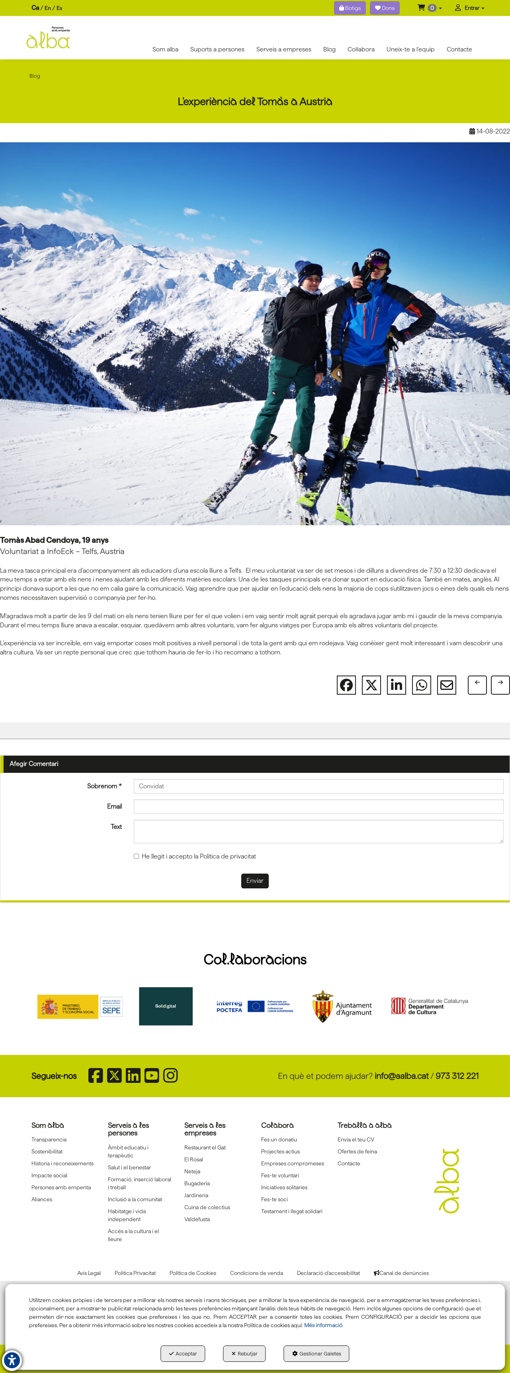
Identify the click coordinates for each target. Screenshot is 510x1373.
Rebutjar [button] (245, 1353)
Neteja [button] (192, 1171)
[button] (430, 8)
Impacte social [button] (49, 1175)
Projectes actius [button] (280, 1151)
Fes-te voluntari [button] (280, 1175)
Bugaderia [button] (197, 1183)
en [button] (48, 8)
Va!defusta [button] (197, 1219)
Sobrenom (104, 786)
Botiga (350, 8)
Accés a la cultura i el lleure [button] (133, 1235)
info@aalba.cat (402, 1075)
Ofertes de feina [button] (357, 1151)
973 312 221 (457, 1075)
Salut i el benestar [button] (129, 1167)
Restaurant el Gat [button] (205, 1147)
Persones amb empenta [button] (61, 1187)
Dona (385, 8)
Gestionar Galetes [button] (316, 1353)
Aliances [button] (41, 1199)
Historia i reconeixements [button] (62, 1163)
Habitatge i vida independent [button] (127, 1215)
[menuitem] (46, 8)
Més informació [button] (323, 1325)
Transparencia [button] (48, 1139)
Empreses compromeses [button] (292, 1163)
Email (114, 806)
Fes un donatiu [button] (279, 1139)
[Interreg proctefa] (255, 1006)
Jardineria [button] (196, 1195)
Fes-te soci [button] (274, 1199)
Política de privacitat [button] (228, 856)
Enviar (255, 880)
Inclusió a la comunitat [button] (135, 1199)
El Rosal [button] (193, 1159)
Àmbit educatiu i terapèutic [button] (128, 1151)
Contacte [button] (349, 1163)
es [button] (59, 8)
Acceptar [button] (183, 1353)
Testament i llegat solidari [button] (291, 1211)
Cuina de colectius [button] (207, 1207)
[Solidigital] (168, 1006)
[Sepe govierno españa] (81, 1006)
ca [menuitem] (35, 7)
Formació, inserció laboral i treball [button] (139, 1183)
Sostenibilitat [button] (47, 1151)
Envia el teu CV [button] (356, 1139)
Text (116, 826)
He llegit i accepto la (195, 856)
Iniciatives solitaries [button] (284, 1187)
